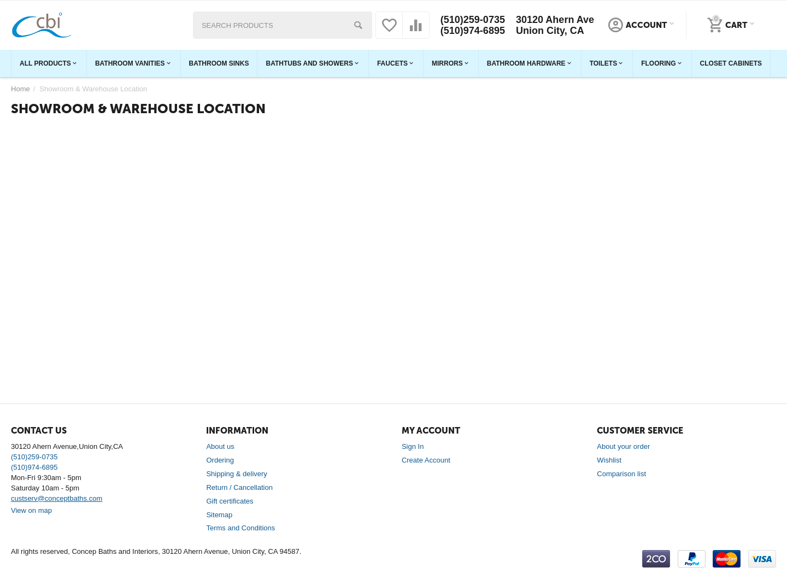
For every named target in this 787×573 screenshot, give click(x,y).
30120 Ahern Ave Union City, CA (555, 25)
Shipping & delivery (236, 474)
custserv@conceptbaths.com (56, 498)
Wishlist (609, 460)
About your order (623, 446)
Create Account (426, 460)
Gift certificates (229, 501)
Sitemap (219, 515)
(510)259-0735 (473, 19)
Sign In (413, 446)
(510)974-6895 (473, 30)
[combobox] (282, 25)
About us (220, 446)
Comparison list (621, 474)
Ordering (220, 460)
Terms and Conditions (240, 528)
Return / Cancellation (239, 487)
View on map (31, 510)
